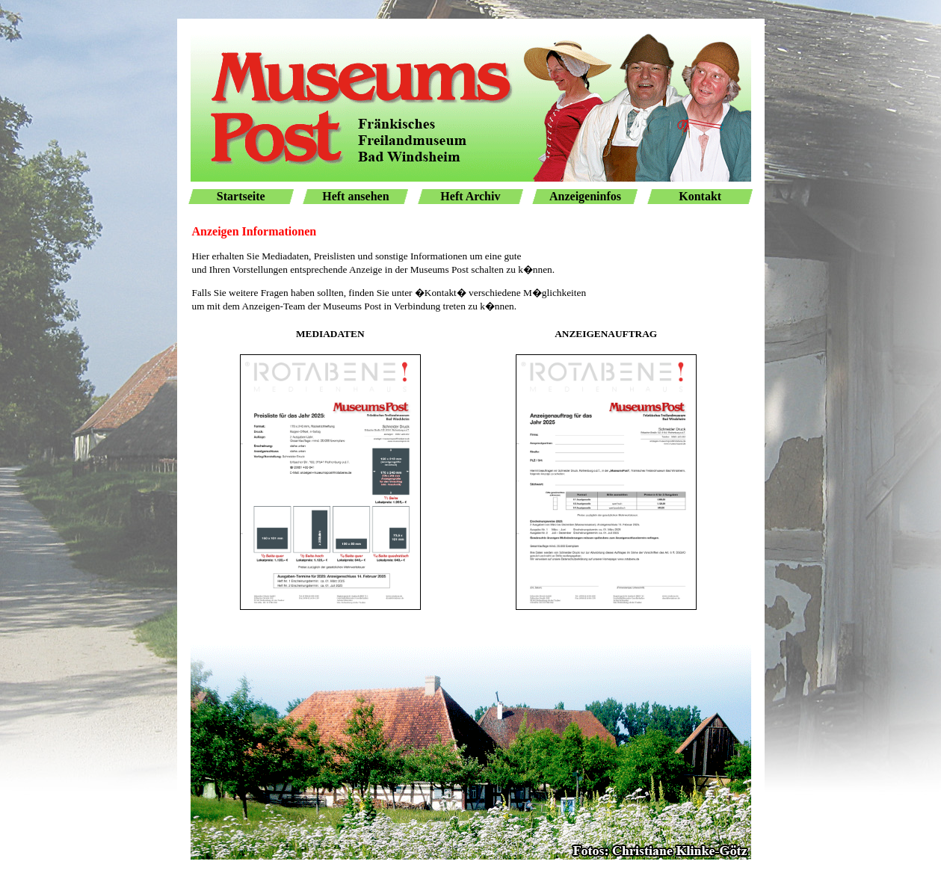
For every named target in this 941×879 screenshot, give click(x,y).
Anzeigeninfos (585, 196)
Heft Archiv (470, 196)
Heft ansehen (355, 196)
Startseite (241, 196)
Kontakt (700, 196)
